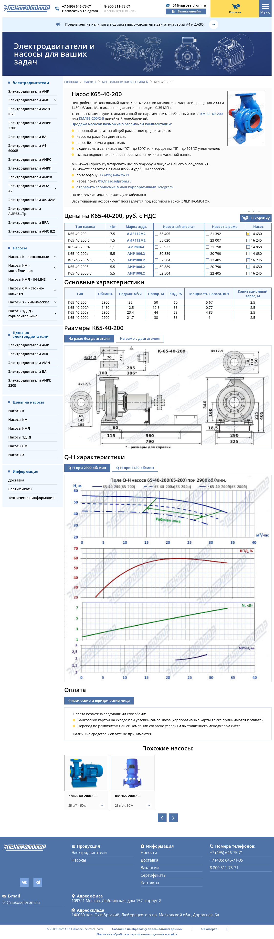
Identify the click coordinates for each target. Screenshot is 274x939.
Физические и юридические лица (99, 700)
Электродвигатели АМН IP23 (29, 111)
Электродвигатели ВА (27, 136)
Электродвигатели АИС (28, 100)
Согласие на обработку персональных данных (147, 929)
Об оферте (209, 929)
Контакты (150, 883)
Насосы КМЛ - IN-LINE (27, 279)
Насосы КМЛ (19, 428)
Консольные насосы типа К (125, 82)
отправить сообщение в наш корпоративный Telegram (124, 187)
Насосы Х (16, 454)
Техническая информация (31, 497)
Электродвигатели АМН (29, 362)
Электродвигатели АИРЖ (30, 177)
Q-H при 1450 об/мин (135, 467)
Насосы (90, 82)
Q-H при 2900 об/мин (87, 467)
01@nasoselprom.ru (189, 5)
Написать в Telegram (80, 11)
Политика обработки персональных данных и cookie (137, 934)
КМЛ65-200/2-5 (91, 118)
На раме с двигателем (140, 338)
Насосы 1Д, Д (19, 437)
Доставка (16, 480)
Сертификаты (20, 489)
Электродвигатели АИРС (29, 159)
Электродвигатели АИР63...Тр (24, 211)
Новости (149, 852)
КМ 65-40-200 (211, 113)
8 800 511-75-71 (224, 867)
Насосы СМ (18, 446)
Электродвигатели (89, 852)
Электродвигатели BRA (28, 222)
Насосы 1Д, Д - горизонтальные (22, 313)
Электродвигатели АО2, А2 (29, 188)
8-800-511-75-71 (117, 6)
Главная (71, 82)
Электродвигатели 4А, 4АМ (31, 199)
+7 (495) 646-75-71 (77, 6)
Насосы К (16, 410)
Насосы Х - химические (28, 302)
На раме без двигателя (89, 338)
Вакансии (150, 867)
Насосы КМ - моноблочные (20, 268)
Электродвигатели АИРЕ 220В (29, 125)
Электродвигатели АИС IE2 (31, 231)
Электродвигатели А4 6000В (27, 148)
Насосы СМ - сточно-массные (26, 291)
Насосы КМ (18, 419)
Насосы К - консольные (28, 256)
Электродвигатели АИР (28, 91)
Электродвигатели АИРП (30, 168)
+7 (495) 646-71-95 (226, 860)
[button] (55, 100)
